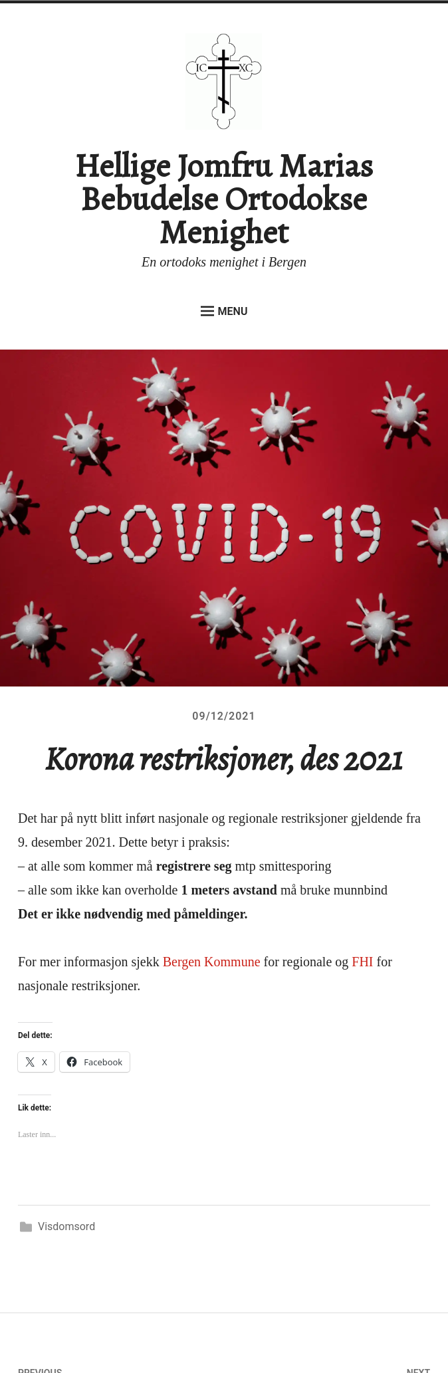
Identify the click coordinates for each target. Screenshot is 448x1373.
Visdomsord (66, 1226)
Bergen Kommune (212, 961)
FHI (362, 961)
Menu (224, 311)
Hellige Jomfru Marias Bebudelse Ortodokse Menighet (223, 199)
